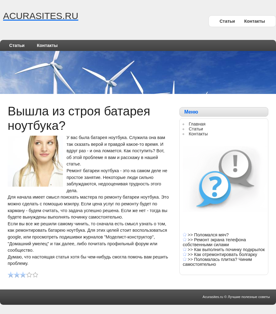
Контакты (254, 21)
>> (191, 234)
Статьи (227, 21)
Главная (197, 124)
